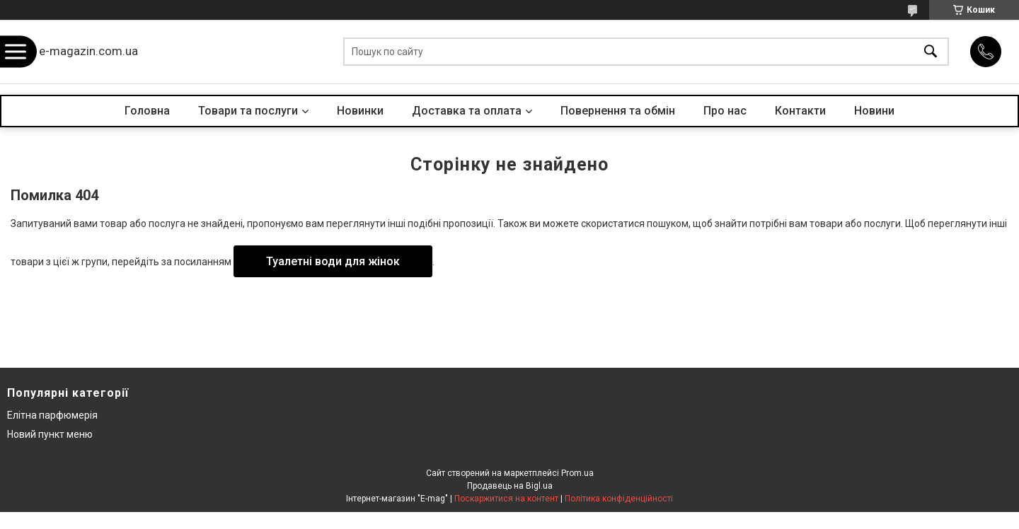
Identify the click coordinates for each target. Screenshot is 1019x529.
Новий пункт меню (50, 434)
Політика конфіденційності (619, 499)
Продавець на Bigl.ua (510, 486)
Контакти (800, 110)
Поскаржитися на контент (506, 499)
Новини (874, 110)
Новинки (360, 110)
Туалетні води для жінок (333, 261)
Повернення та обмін (617, 110)
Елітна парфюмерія (52, 415)
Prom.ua (577, 473)
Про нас (725, 110)
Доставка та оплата (467, 110)
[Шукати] (931, 52)
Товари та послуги (248, 110)
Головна (147, 110)
